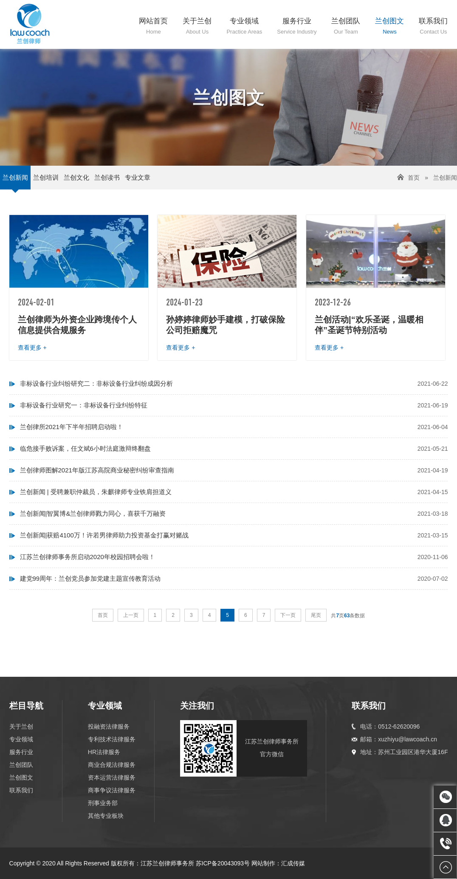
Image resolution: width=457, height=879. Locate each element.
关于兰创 (21, 726)
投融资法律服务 (109, 726)
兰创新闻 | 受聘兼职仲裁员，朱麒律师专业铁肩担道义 (96, 491)
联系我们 (21, 790)
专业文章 (137, 177)
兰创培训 (46, 177)
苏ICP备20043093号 (223, 863)
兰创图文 (21, 777)
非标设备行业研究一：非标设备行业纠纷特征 (83, 405)
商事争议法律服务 (111, 790)
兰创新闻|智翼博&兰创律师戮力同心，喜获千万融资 (93, 513)
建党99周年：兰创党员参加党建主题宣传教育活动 (90, 578)
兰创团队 (21, 764)
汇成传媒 (293, 863)
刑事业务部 (103, 803)
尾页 (316, 615)
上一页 (130, 615)
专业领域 (21, 739)
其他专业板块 (106, 815)
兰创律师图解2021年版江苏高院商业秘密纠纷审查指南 (97, 470)
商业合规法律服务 (111, 764)
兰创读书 (107, 177)
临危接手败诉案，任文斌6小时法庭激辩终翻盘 (85, 448)
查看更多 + (32, 347)
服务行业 (21, 752)
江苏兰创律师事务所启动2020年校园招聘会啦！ (87, 556)
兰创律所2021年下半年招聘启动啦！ (71, 426)
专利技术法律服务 (111, 739)
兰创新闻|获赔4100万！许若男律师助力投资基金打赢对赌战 (104, 535)
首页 (414, 177)
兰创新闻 (15, 177)
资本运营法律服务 (111, 777)
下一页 (288, 615)
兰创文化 (76, 177)
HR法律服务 (104, 752)
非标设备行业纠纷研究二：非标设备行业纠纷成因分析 (96, 383)
